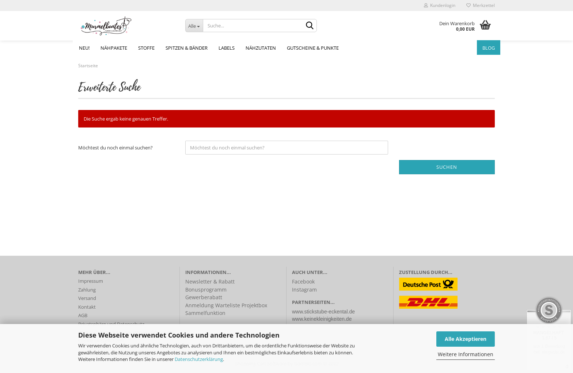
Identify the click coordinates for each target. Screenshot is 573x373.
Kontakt (87, 307)
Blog (488, 48)
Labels (227, 48)
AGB (82, 315)
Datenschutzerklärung (199, 359)
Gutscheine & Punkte (313, 48)
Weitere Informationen (465, 354)
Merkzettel (480, 5)
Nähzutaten (261, 48)
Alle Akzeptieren (465, 338)
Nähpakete (113, 48)
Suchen (446, 167)
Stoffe (146, 48)
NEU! (84, 48)
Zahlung (87, 289)
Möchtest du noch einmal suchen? (115, 147)
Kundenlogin (439, 5)
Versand (87, 298)
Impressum (90, 281)
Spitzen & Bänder (187, 48)
